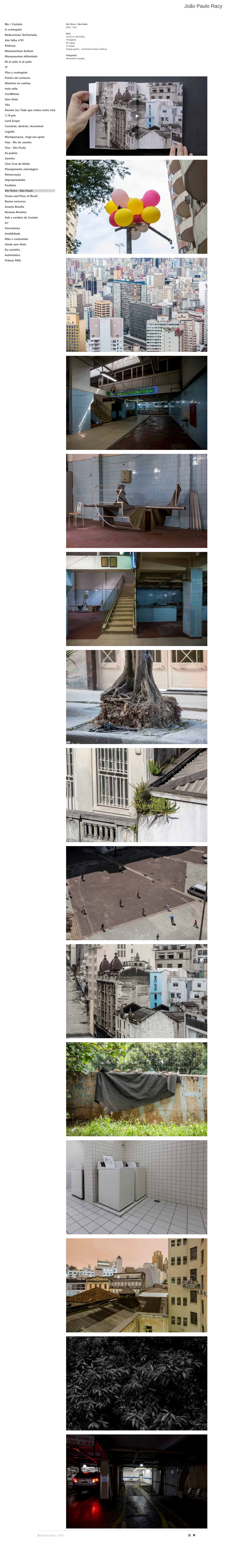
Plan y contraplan (16, 72)
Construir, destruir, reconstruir (24, 126)
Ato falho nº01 (14, 40)
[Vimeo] (194, 1535)
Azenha (10, 158)
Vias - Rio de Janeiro (18, 142)
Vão (7, 104)
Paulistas (10, 185)
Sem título (11, 99)
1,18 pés (10, 115)
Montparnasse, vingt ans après (25, 137)
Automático (12, 255)
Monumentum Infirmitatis (21, 56)
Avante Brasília (14, 206)
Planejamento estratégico (21, 169)
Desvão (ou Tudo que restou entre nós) (30, 110)
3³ (6, 67)
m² (6, 223)
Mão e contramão (16, 239)
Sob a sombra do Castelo (21, 217)
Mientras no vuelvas (18, 83)
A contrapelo (13, 29)
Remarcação (13, 174)
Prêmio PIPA (13, 260)
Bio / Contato (13, 24)
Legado (10, 131)
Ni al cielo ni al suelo (18, 61)
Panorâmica (12, 228)
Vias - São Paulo (15, 147)
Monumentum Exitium (19, 51)
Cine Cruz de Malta (17, 163)
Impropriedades (15, 180)
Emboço (10, 45)
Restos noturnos (15, 201)
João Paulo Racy (203, 6)
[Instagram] (189, 1535)
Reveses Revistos (16, 212)
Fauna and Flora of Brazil (21, 196)
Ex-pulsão (11, 153)
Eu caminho (12, 249)
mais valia (11, 88)
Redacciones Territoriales (21, 35)
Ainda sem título (15, 244)
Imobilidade (12, 233)
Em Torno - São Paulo (19, 190)
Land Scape (12, 120)
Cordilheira (12, 94)
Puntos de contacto (17, 78)
